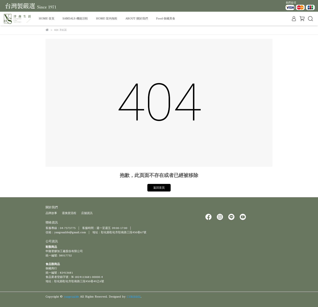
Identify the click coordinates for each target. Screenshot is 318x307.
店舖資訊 (87, 213)
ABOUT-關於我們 (136, 18)
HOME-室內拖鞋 (106, 18)
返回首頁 (159, 188)
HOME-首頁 (46, 18)
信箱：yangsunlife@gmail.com (66, 232)
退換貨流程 (69, 213)
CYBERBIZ (134, 297)
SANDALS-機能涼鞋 (75, 18)
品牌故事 (51, 213)
